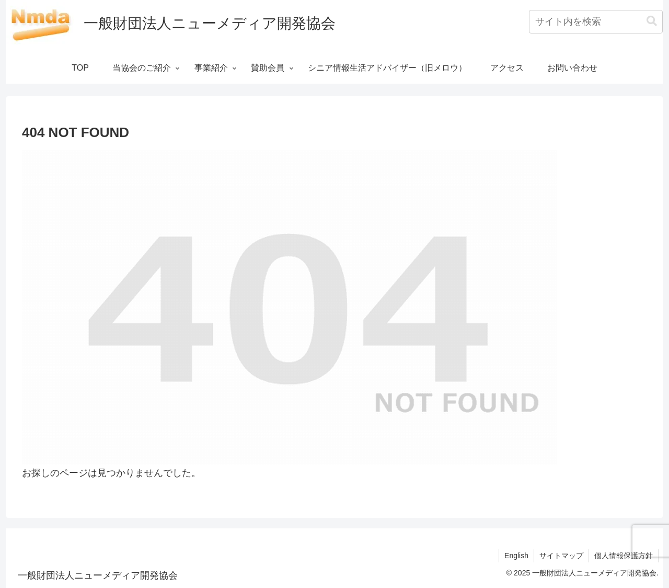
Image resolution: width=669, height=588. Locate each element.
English (516, 555)
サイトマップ (561, 555)
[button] (651, 21)
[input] (596, 21)
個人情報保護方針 (623, 555)
